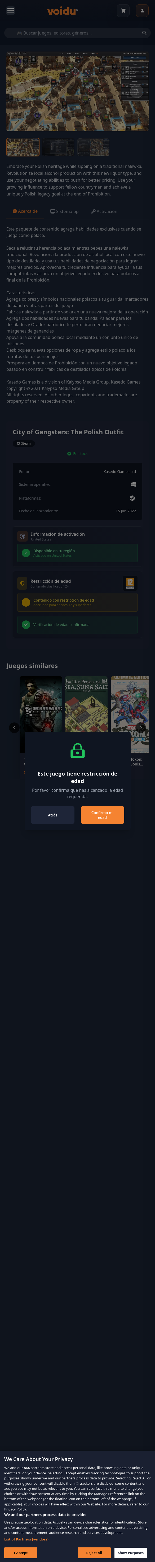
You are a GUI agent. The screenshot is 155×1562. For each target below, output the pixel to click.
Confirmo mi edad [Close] (102, 815)
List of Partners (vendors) (26, 1546)
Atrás (52, 815)
